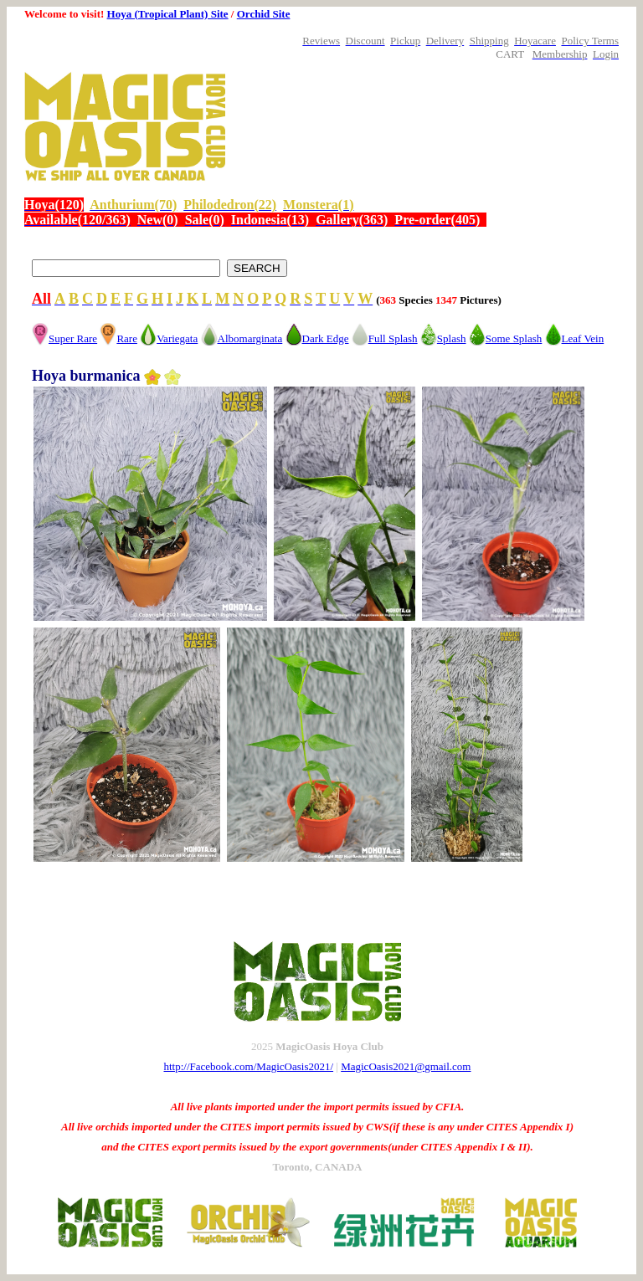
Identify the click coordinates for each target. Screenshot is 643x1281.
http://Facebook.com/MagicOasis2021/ (249, 1066)
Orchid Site (264, 14)
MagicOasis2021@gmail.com (406, 1066)
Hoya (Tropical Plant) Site (168, 14)
